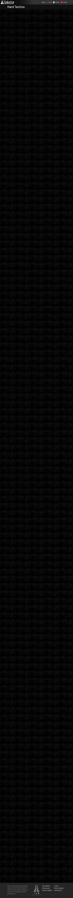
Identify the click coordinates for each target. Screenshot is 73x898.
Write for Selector (59, 888)
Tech (50, 2)
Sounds (43, 2)
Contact (56, 886)
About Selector (46, 886)
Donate (65, 2)
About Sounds (46, 888)
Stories (57, 2)
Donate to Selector (47, 890)
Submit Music (58, 890)
